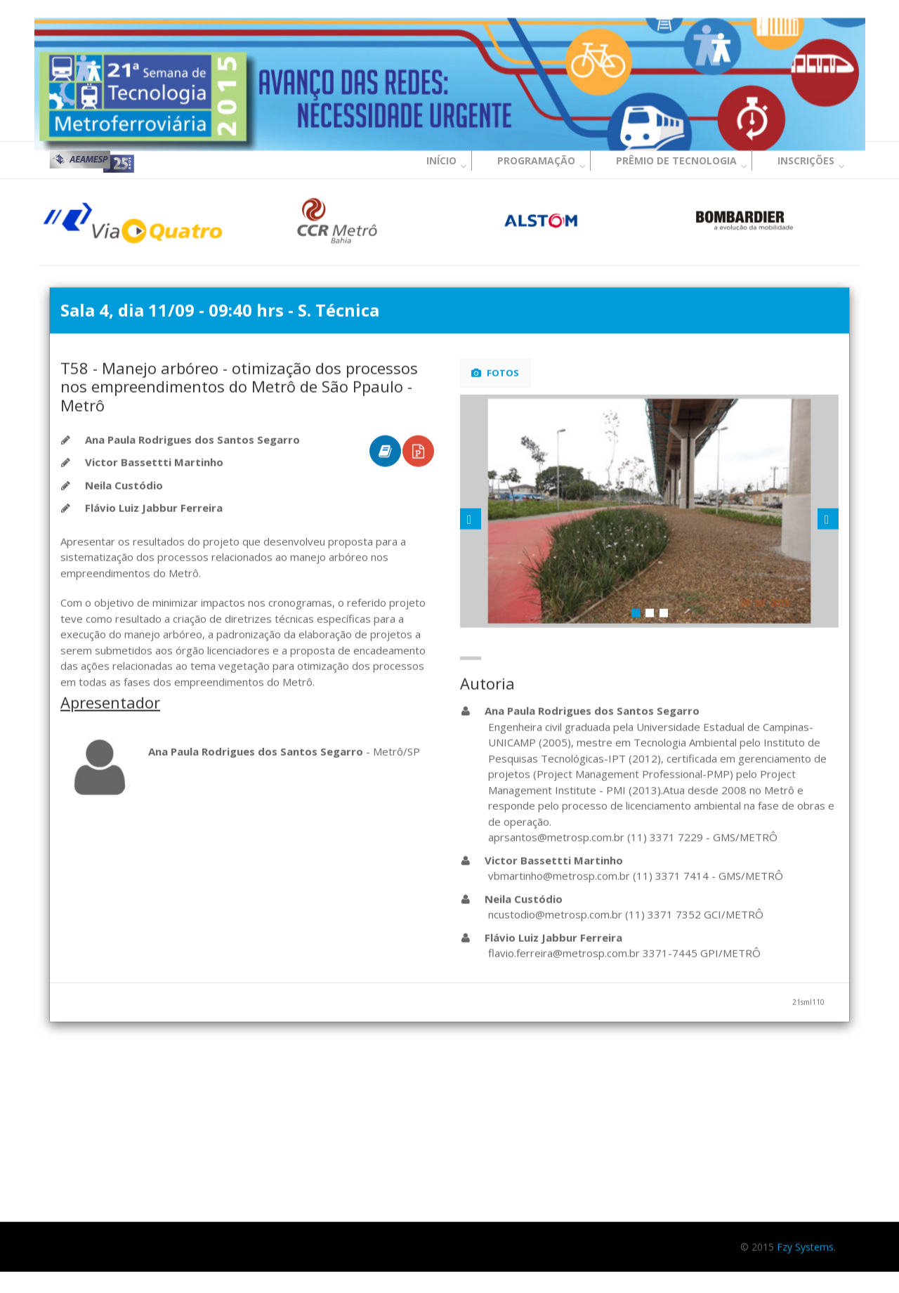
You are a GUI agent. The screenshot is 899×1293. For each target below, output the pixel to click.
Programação (536, 160)
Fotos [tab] (495, 373)
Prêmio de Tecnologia (676, 160)
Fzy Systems (805, 1247)
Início (441, 160)
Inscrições (805, 160)
